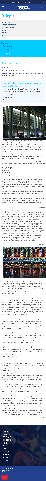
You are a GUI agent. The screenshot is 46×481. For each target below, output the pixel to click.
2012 (10, 73)
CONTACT (6, 451)
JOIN (5, 448)
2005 (34, 73)
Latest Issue (5, 43)
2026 (3, 70)
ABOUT (6, 446)
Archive (4, 35)
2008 (24, 73)
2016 (38, 70)
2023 (13, 70)
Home (5, 428)
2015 (41, 70)
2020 (24, 70)
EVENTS (6, 454)
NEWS (5, 431)
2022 (17, 70)
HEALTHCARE (8, 443)
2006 (31, 73)
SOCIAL (6, 457)
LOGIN (5, 460)
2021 (20, 70)
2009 (20, 73)
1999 (13, 75)
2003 (41, 73)
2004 (38, 73)
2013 (6, 73)
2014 (3, 73)
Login (4, 477)
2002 (3, 75)
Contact (4, 33)
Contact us (5, 470)
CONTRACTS (7, 437)
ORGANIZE (7, 434)
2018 (31, 70)
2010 (17, 73)
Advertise (5, 30)
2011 (13, 73)
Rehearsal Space (7, 469)
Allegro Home (6, 22)
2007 (27, 73)
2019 (27, 70)
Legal (3, 471)
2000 (10, 75)
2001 (6, 75)
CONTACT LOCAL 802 (21, 2)
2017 (34, 70)
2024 (10, 70)
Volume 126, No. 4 (7, 46)
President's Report (8, 25)
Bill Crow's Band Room (9, 27)
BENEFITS (7, 440)
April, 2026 (5, 49)
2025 (6, 70)
